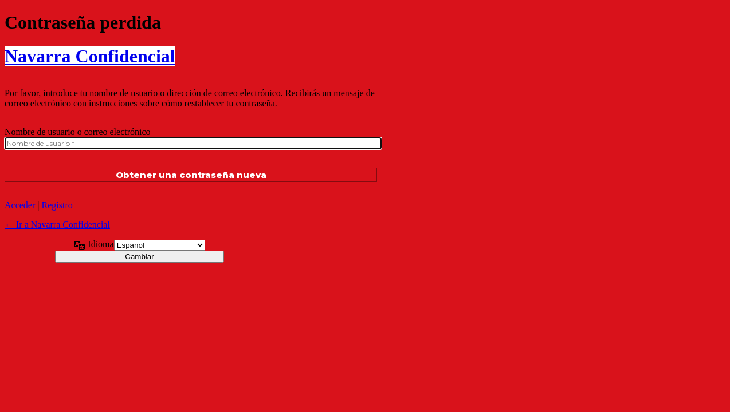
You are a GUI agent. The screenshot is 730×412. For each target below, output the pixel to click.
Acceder (20, 205)
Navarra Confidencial (90, 56)
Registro (57, 205)
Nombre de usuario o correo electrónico (78, 132)
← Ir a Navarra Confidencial (57, 224)
